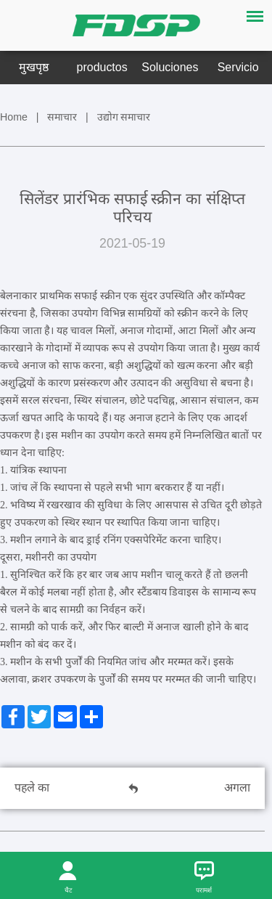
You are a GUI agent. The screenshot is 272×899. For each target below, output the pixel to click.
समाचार (62, 117)
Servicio (238, 67)
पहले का (32, 787)
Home (14, 117)
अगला (237, 787)
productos (102, 67)
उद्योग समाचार (124, 117)
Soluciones (169, 67)
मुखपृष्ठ (34, 67)
